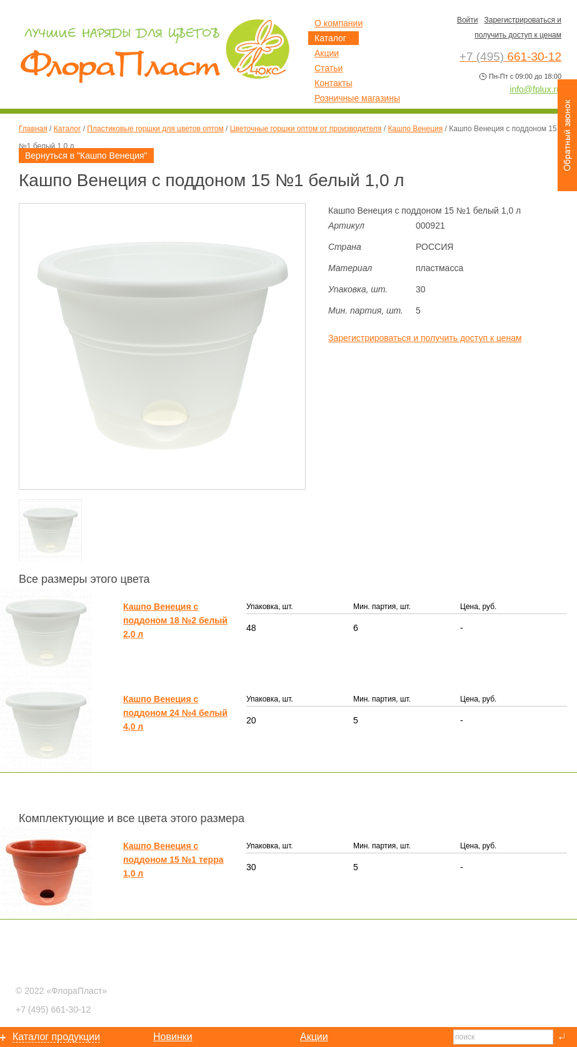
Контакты (333, 83)
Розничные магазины (357, 98)
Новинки (173, 1036)
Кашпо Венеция (415, 128)
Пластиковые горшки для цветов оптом (155, 128)
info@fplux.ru (535, 89)
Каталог (67, 128)
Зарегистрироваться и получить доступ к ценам (425, 338)
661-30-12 (53, 1010)
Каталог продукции (56, 1036)
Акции (326, 53)
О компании (338, 23)
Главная (33, 128)
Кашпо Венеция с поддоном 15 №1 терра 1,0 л (173, 859)
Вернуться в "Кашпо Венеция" (86, 156)
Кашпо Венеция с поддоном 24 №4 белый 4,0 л (175, 713)
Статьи (328, 68)
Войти (467, 20)
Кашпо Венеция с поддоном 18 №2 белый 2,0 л (175, 620)
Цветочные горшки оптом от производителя (306, 128)
